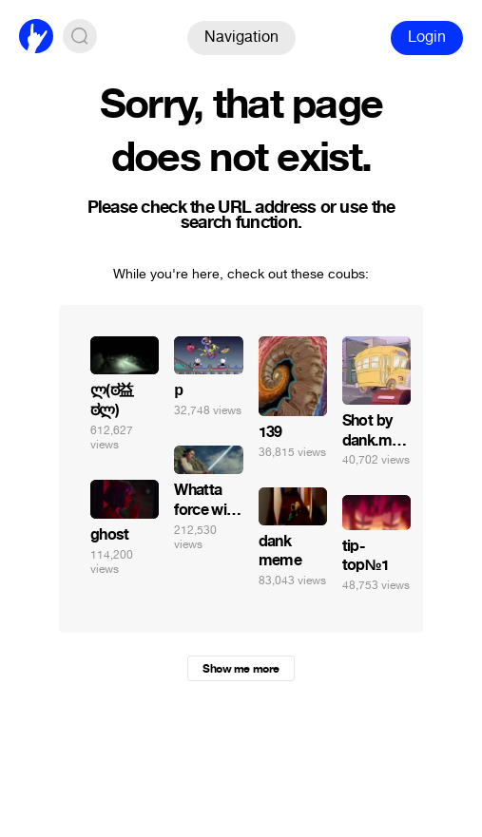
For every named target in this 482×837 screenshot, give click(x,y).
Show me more (240, 668)
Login (427, 37)
